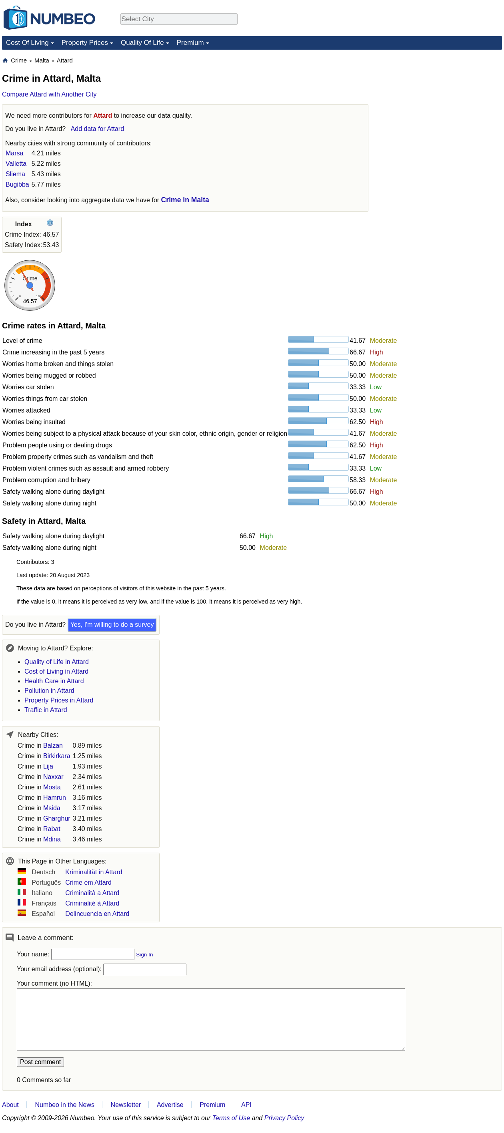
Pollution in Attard (49, 690)
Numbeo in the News (64, 1104)
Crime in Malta (185, 200)
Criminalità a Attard (92, 892)
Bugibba (17, 184)
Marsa (14, 153)
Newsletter (126, 1104)
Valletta (16, 163)
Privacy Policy (284, 1118)
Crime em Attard (88, 882)
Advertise (170, 1104)
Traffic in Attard (45, 709)
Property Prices (85, 42)
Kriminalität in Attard (93, 872)
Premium (190, 42)
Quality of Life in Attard (56, 661)
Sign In (144, 955)
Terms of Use (231, 1118)
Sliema (15, 174)
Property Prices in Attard (59, 700)
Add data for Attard (97, 128)
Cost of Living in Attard (56, 671)
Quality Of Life (142, 42)
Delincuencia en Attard (97, 913)
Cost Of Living (27, 42)
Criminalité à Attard (92, 903)
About (10, 1104)
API (246, 1104)
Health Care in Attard (54, 681)
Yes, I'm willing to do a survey (112, 624)
